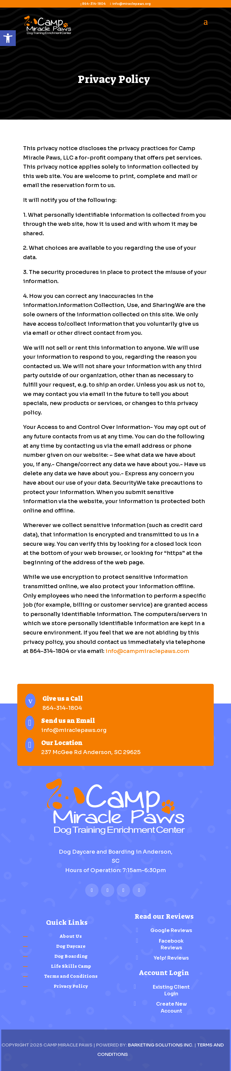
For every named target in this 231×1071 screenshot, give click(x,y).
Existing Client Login (171, 990)
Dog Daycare (70, 946)
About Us (71, 936)
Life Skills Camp (71, 966)
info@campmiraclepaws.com (147, 651)
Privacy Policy (71, 986)
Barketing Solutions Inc (160, 1045)
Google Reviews (171, 930)
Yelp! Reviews (171, 958)
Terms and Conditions (71, 976)
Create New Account (171, 1007)
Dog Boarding (71, 956)
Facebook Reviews (171, 944)
